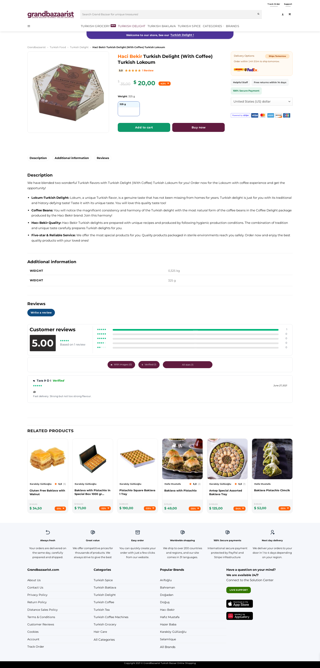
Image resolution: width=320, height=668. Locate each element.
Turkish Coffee (104, 602)
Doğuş (165, 602)
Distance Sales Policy (42, 609)
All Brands (167, 647)
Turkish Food (58, 47)
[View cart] (291, 14)
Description (38, 158)
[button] (30, 26)
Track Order (35, 646)
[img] (171, 70)
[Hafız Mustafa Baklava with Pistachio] (182, 490)
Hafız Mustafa (169, 617)
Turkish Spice (189, 26)
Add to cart (144, 127)
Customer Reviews (40, 624)
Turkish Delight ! (182, 34)
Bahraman (167, 587)
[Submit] (258, 14)
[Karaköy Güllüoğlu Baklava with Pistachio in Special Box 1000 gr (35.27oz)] (92, 492)
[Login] (284, 14)
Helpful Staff (240, 82)
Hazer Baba (168, 624)
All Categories (104, 640)
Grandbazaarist (36, 47)
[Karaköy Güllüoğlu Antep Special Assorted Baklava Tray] (227, 492)
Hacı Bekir (167, 609)
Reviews (103, 158)
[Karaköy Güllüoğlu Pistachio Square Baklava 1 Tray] (137, 492)
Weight (122, 96)
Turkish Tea (102, 609)
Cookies (33, 631)
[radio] (129, 108)
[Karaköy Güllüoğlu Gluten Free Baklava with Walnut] (48, 492)
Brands (232, 26)
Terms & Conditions (41, 617)
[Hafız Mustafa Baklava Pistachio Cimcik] (272, 490)
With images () (134, 364)
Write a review (41, 312)
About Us (34, 580)
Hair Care (100, 631)
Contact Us (35, 587)
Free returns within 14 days (270, 82)
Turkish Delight (131, 26)
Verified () (162, 364)
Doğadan (166, 594)
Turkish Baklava (162, 26)
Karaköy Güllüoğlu (173, 631)
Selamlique (168, 639)
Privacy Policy (37, 594)
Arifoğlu (166, 580)
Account (33, 639)
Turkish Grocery (95, 26)
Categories (213, 26)
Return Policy (37, 602)
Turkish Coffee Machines (111, 617)
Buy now (199, 127)
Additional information (72, 158)
